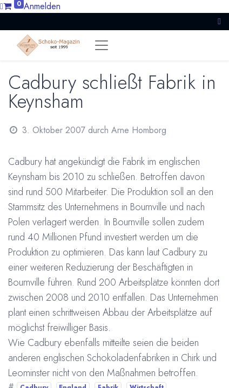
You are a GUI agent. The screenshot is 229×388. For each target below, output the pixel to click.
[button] (219, 21)
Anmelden (42, 6)
